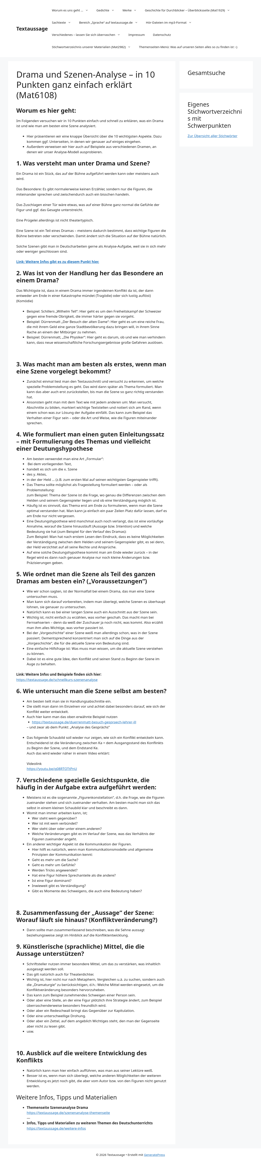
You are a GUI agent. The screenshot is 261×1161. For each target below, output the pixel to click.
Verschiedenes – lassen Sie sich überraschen (88, 35)
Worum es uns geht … (72, 10)
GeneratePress (154, 1155)
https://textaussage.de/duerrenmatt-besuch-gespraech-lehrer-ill (84, 722)
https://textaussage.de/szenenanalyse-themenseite (68, 1112)
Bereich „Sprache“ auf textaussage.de (110, 22)
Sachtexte (63, 22)
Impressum (136, 35)
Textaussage (32, 28)
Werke (132, 10)
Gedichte (107, 10)
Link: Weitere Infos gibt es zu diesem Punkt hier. (57, 261)
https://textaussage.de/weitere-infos (56, 1128)
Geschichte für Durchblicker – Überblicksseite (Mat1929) (189, 10)
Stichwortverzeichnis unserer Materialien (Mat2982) (93, 47)
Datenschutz (162, 35)
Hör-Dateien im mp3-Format (171, 22)
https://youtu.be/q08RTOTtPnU (52, 768)
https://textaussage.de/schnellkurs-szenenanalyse (57, 679)
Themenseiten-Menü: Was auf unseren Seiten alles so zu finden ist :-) (188, 47)
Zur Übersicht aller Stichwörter (212, 135)
